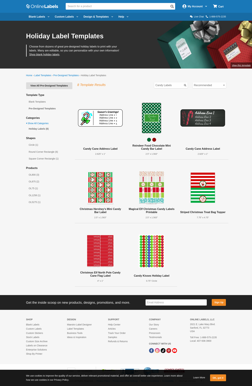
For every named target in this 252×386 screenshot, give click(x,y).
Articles (112, 328)
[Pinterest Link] (169, 350)
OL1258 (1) (35, 195)
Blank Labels (32, 324)
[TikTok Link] (163, 350)
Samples (112, 337)
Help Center (114, 324)
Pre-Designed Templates (66, 75)
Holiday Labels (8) (39, 128)
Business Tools (75, 333)
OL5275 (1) (35, 202)
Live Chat (197, 16)
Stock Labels (32, 337)
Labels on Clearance (36, 345)
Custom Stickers (34, 333)
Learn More (199, 377)
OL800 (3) (34, 174)
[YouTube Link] (174, 350)
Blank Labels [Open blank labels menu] (39, 16)
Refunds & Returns (118, 341)
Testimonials (155, 337)
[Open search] (172, 6)
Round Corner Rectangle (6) (43, 152)
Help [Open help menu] (123, 16)
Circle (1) (33, 145)
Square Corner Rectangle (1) (44, 158)
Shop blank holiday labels (44, 54)
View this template (241, 65)
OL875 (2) (34, 181)
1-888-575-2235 (216, 16)
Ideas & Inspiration (76, 337)
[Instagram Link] (157, 350)
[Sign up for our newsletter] (176, 302)
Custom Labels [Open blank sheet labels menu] (66, 16)
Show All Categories (37, 123)
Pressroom (154, 333)
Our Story (154, 324)
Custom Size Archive (37, 341)
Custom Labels (34, 328)
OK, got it (218, 378)
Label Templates (42, 75)
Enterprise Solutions (36, 349)
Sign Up (218, 302)
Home (29, 75)
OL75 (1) (33, 188)
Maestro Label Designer (79, 324)
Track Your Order (117, 333)
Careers (153, 328)
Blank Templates (37, 101)
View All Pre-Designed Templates (49, 85)
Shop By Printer (34, 353)
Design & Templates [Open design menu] (98, 16)
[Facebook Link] (152, 350)
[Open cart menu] (218, 6)
